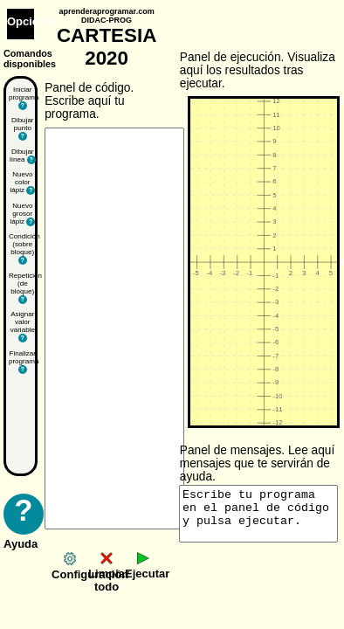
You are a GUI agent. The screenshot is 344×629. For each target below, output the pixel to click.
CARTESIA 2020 (107, 38)
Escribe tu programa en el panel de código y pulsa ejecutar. (258, 514)
